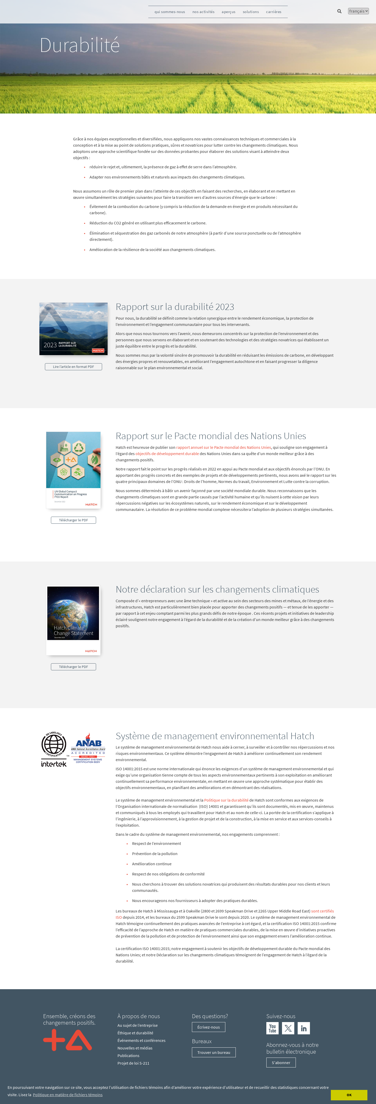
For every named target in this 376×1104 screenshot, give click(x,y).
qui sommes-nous (170, 11)
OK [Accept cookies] (349, 1095)
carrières (273, 11)
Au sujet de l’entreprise (138, 1025)
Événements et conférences (142, 1040)
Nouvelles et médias (135, 1048)
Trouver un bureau (213, 1052)
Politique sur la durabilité (226, 800)
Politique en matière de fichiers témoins (68, 1094)
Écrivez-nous (208, 1027)
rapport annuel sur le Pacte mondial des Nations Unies (223, 447)
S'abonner (281, 1062)
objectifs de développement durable (167, 453)
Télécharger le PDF (73, 520)
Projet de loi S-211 (133, 1063)
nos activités (203, 11)
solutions (251, 11)
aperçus (229, 11)
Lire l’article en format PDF (73, 366)
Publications (128, 1055)
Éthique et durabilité (135, 1032)
